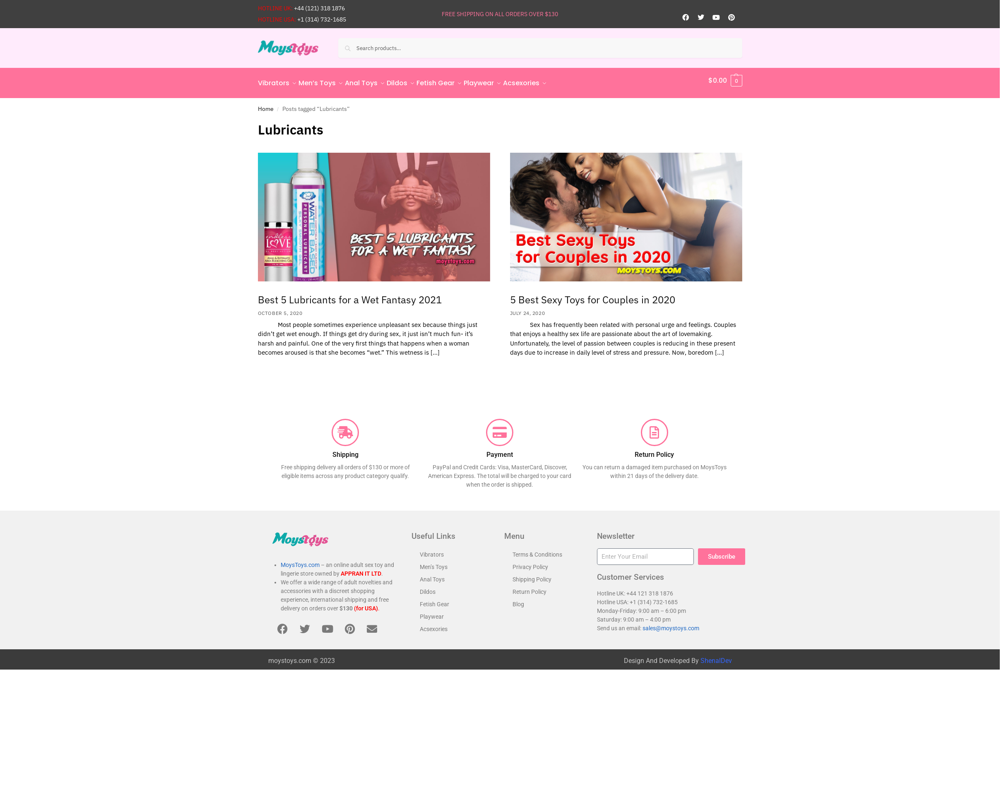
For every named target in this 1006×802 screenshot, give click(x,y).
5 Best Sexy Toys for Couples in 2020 (592, 295)
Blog (518, 599)
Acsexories (434, 624)
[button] (725, 80)
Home (266, 104)
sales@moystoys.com (671, 623)
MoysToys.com (300, 560)
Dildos (428, 587)
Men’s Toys (434, 562)
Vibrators (432, 550)
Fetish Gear (434, 599)
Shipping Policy (532, 574)
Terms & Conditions (537, 550)
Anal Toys (432, 574)
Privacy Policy (530, 562)
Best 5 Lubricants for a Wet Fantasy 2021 (350, 295)
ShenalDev (716, 656)
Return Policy (529, 587)
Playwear (432, 612)
